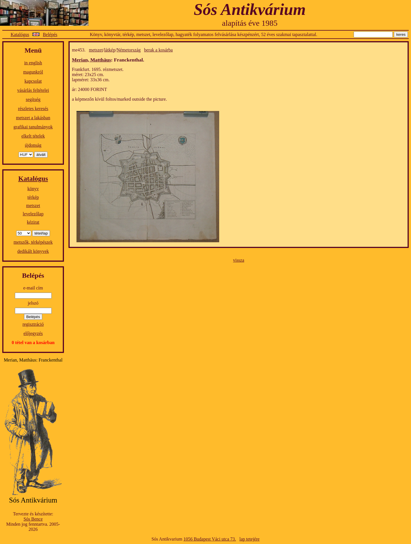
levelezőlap (33, 213)
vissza (238, 260)
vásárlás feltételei (33, 90)
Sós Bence (33, 519)
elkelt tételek (33, 136)
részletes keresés (33, 108)
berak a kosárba (158, 49)
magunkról (33, 72)
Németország (128, 49)
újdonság (33, 145)
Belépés (50, 34)
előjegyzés (33, 333)
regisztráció (33, 324)
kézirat (33, 222)
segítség (33, 99)
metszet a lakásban (33, 117)
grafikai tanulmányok (33, 126)
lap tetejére (249, 539)
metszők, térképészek (33, 242)
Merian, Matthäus (91, 60)
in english (33, 62)
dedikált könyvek (33, 251)
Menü (33, 50)
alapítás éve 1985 (249, 23)
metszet (33, 205)
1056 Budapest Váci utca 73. (210, 539)
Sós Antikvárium (250, 9)
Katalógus (20, 34)
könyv (33, 188)
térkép (33, 197)
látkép (109, 49)
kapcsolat (33, 81)
